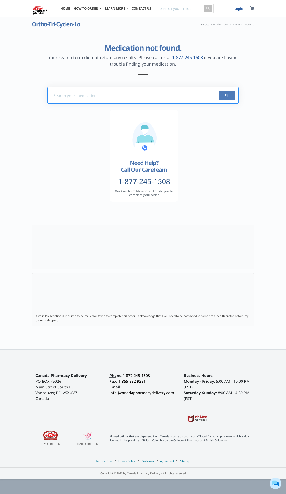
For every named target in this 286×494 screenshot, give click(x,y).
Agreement (167, 461)
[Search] (179, 8)
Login (238, 8)
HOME (65, 8)
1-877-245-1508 (187, 57)
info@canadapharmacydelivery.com (142, 392)
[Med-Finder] (127, 95)
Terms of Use (104, 461)
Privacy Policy (126, 461)
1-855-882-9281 (132, 381)
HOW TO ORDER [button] (86, 8)
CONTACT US (141, 8)
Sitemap (185, 461)
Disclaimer (147, 461)
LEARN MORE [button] (115, 8)
